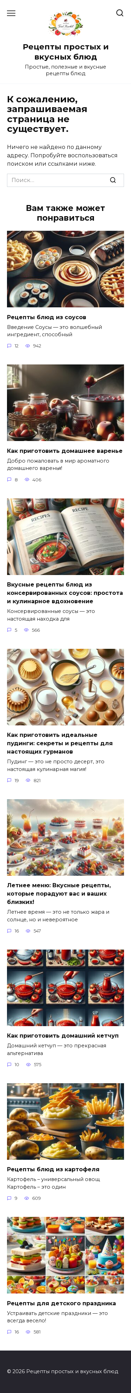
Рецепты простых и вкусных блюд (66, 52)
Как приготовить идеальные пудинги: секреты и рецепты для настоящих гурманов (60, 743)
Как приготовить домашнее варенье (65, 450)
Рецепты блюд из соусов (46, 317)
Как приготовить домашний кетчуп (63, 1035)
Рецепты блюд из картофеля (53, 1169)
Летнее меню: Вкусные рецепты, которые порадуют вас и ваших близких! (59, 893)
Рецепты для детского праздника (61, 1303)
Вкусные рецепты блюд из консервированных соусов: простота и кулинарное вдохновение (65, 593)
